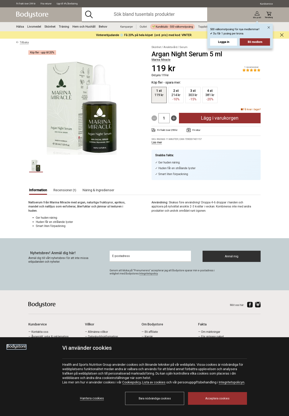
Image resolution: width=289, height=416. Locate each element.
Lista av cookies (154, 382)
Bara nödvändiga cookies (155, 398)
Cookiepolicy (131, 382)
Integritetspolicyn (231, 382)
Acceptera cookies (217, 398)
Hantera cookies (92, 398)
